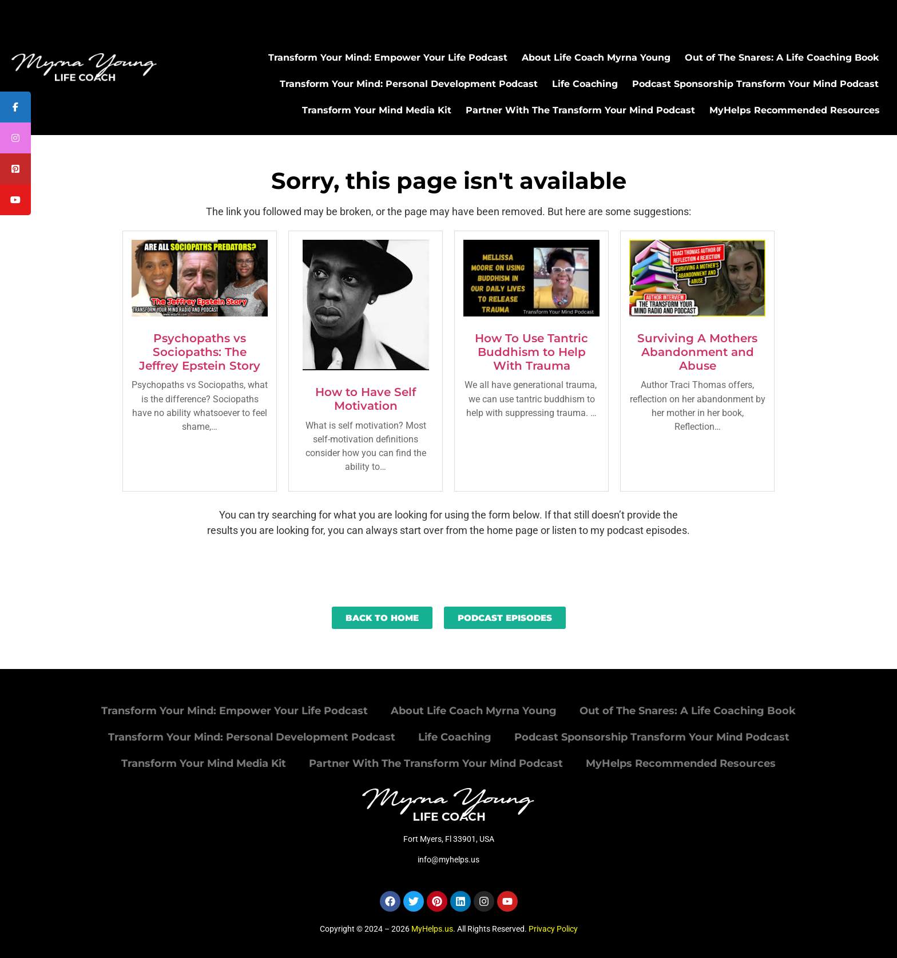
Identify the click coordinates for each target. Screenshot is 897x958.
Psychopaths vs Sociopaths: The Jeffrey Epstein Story (199, 352)
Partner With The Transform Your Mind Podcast (580, 110)
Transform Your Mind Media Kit (376, 110)
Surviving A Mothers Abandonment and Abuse (697, 352)
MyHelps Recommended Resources (794, 110)
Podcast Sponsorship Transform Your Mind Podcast (755, 83)
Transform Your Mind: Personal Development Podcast (409, 83)
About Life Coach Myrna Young (596, 57)
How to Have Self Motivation (365, 399)
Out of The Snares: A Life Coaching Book (782, 57)
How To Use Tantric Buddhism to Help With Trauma (531, 352)
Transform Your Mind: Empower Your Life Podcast (387, 57)
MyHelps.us (432, 928)
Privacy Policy (553, 928)
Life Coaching (585, 83)
